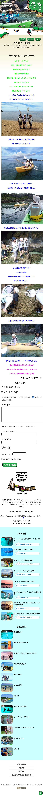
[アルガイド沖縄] (21, 481)
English (30, 39)
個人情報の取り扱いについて (21, 778)
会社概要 (22, 771)
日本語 (22, 39)
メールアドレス (6, 442)
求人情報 (22, 774)
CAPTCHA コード (6, 457)
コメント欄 (5, 405)
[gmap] (23, 521)
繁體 (37, 39)
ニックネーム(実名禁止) (8, 434)
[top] (41, 793)
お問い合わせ (21, 767)
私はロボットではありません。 (12, 462)
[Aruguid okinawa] (7, 9)
